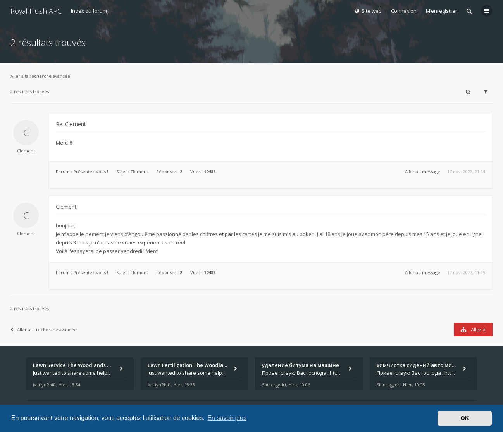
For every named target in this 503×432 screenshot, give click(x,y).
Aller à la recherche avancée (40, 76)
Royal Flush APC (36, 10)
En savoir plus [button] (226, 418)
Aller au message (422, 171)
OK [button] (464, 418)
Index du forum (89, 10)
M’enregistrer (441, 10)
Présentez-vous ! (90, 171)
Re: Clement (71, 124)
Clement (26, 151)
